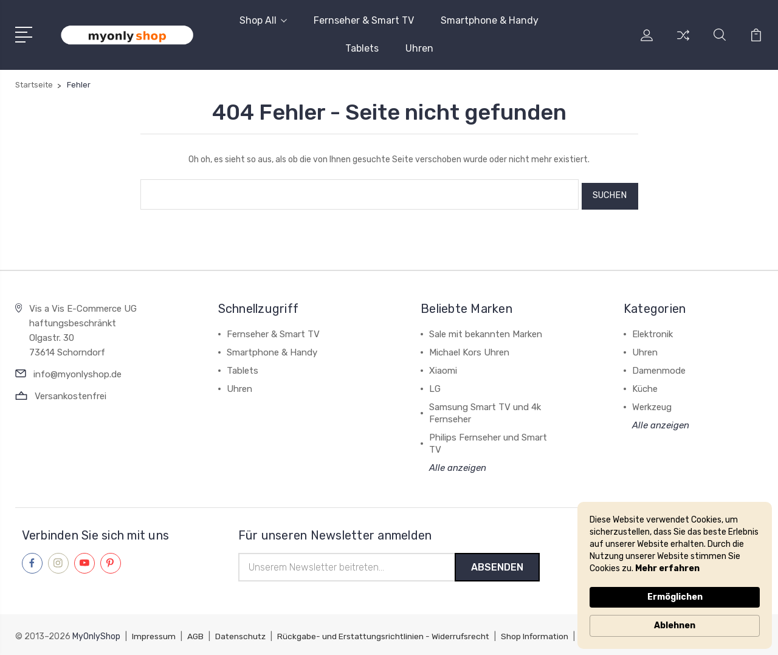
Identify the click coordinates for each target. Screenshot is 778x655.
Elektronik (652, 330)
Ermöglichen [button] (675, 597)
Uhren (419, 48)
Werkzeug (652, 403)
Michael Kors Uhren (469, 348)
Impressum (154, 634)
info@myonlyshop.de (77, 370)
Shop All (263, 20)
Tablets (362, 48)
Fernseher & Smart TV (364, 20)
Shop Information (542, 634)
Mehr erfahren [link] (667, 568)
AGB (195, 634)
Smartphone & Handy (490, 20)
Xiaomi (443, 367)
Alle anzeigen (457, 464)
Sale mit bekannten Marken (485, 330)
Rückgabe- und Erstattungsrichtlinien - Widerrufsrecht (388, 634)
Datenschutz (242, 634)
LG (435, 385)
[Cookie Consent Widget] (674, 575)
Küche (645, 385)
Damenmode (659, 367)
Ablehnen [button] (674, 625)
